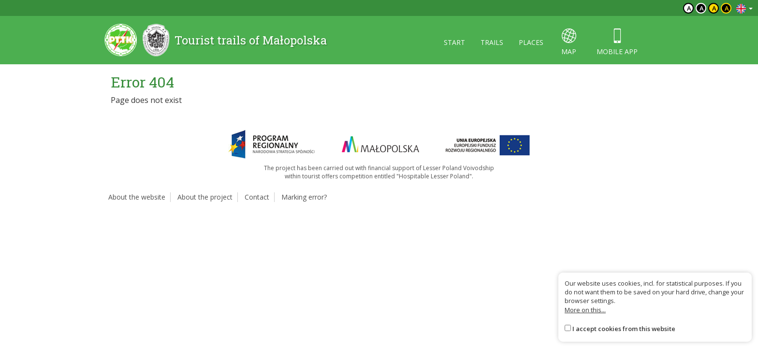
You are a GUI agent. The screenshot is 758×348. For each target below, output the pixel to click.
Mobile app (617, 42)
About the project (205, 197)
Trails (492, 42)
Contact (257, 197)
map (568, 42)
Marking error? (304, 197)
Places (531, 42)
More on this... (585, 309)
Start (454, 42)
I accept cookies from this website (623, 328)
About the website (136, 197)
